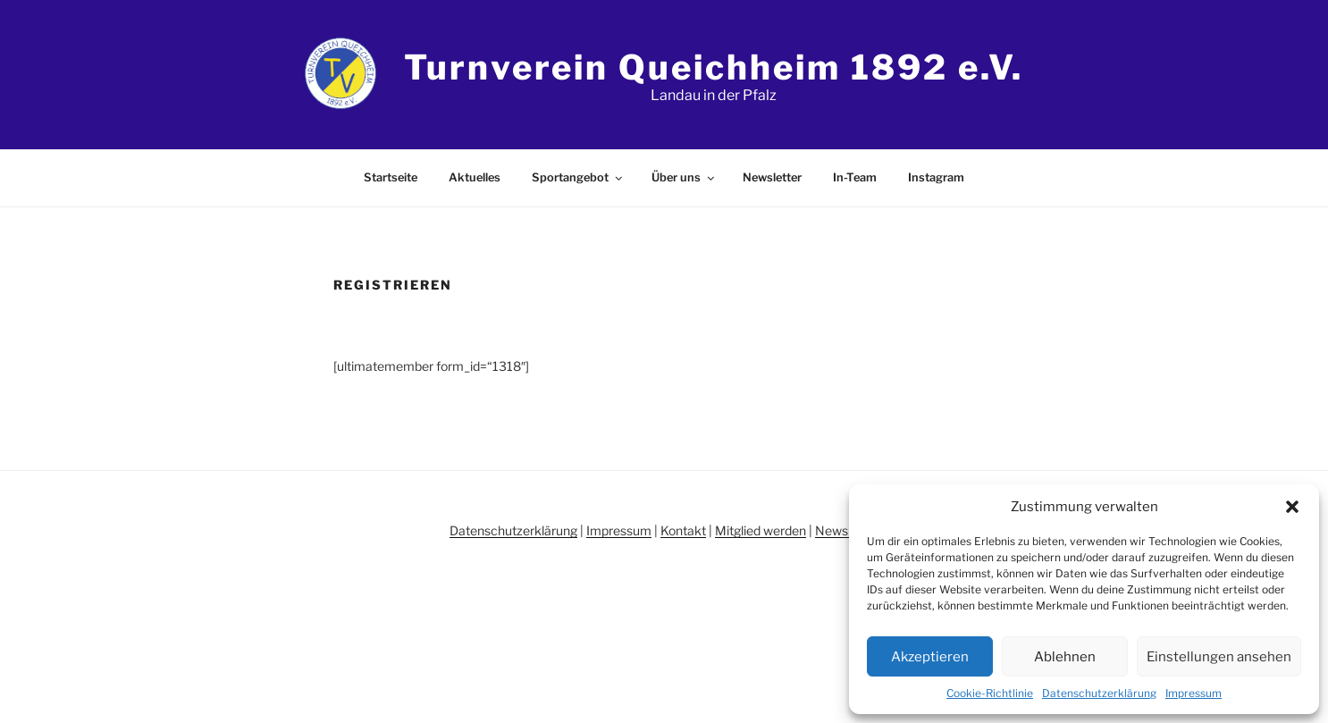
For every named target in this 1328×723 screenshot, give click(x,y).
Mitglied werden (760, 530)
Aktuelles (474, 177)
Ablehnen (1065, 657)
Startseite (390, 177)
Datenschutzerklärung (1099, 693)
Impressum (1193, 693)
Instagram (936, 177)
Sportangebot (578, 177)
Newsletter (772, 177)
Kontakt (683, 530)
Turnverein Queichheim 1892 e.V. (713, 67)
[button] (1292, 507)
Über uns (684, 177)
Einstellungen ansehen (1219, 657)
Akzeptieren (930, 657)
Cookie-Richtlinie (989, 693)
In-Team (855, 177)
